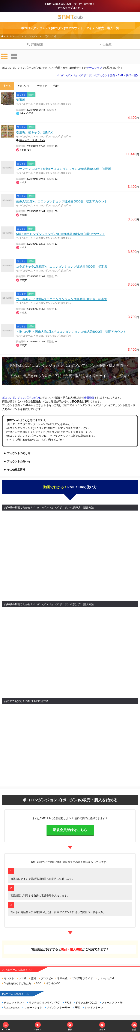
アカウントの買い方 (18, 461)
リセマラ (42, 85)
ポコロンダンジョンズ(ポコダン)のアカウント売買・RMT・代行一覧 (97, 75)
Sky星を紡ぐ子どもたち (16, 983)
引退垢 (20, 100)
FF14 (67, 1002)
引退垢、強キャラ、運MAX (34, 132)
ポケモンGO (52, 983)
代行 (56, 85)
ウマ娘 (21, 978)
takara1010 (26, 113)
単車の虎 (62, 978)
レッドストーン (93, 1007)
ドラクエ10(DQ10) (85, 1002)
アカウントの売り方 (18, 453)
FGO (37, 983)
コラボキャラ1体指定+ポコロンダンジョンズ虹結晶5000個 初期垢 (61, 299)
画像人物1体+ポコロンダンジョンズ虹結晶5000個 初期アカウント (61, 201)
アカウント (23, 85)
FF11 (76, 1007)
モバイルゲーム (24, 104)
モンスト (8, 978)
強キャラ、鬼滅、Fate (32, 140)
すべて (7, 85)
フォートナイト (32, 1007)
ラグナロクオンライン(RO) (43, 1002)
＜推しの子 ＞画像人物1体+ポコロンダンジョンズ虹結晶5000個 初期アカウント (71, 331)
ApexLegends (11, 1007)
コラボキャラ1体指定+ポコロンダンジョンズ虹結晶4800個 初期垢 (61, 266)
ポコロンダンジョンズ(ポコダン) (53, 104)
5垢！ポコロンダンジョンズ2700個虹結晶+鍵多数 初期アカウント (60, 234)
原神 (32, 978)
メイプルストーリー (57, 1007)
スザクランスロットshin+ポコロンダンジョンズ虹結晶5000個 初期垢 (63, 169)
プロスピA (46, 978)
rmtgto (23, 182)
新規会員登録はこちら (70, 830)
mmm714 (25, 149)
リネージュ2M (105, 978)
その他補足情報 (16, 469)
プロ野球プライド (82, 978)
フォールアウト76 (111, 1002)
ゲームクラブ (94, 67)
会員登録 (89, 397)
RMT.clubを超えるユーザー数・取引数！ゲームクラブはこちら (70, 6)
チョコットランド (13, 1002)
